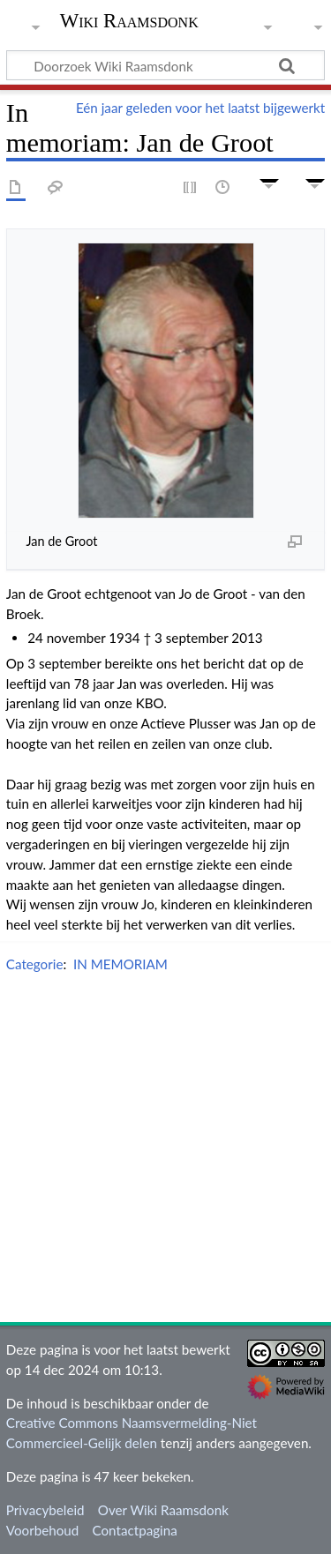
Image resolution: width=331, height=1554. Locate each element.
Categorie (35, 964)
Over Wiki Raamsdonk (163, 1510)
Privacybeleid (45, 1510)
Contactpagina (135, 1530)
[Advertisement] (165, 1151)
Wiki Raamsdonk (129, 22)
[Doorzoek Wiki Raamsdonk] (165, 65)
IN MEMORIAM (120, 964)
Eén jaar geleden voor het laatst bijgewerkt (200, 108)
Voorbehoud (42, 1530)
